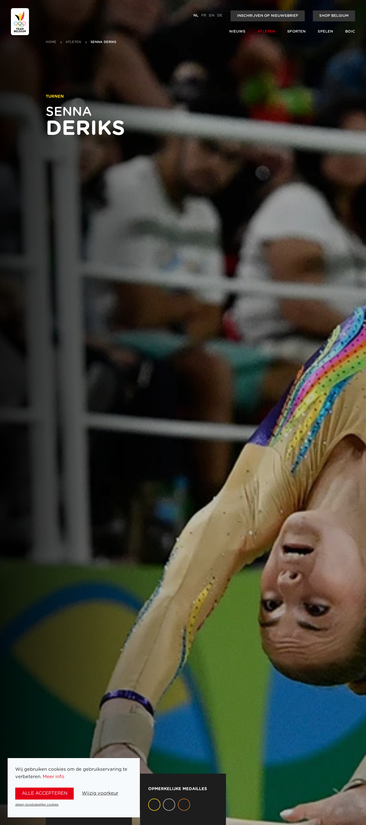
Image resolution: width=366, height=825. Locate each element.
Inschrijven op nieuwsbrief (267, 16)
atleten (73, 42)
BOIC (350, 31)
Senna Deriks (103, 42)
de (219, 15)
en (211, 15)
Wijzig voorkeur (100, 793)
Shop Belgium (333, 16)
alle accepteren (44, 793)
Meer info (53, 776)
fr (203, 15)
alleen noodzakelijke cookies (36, 804)
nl (196, 15)
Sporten (296, 31)
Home (51, 42)
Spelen (325, 31)
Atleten (266, 31)
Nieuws (237, 31)
